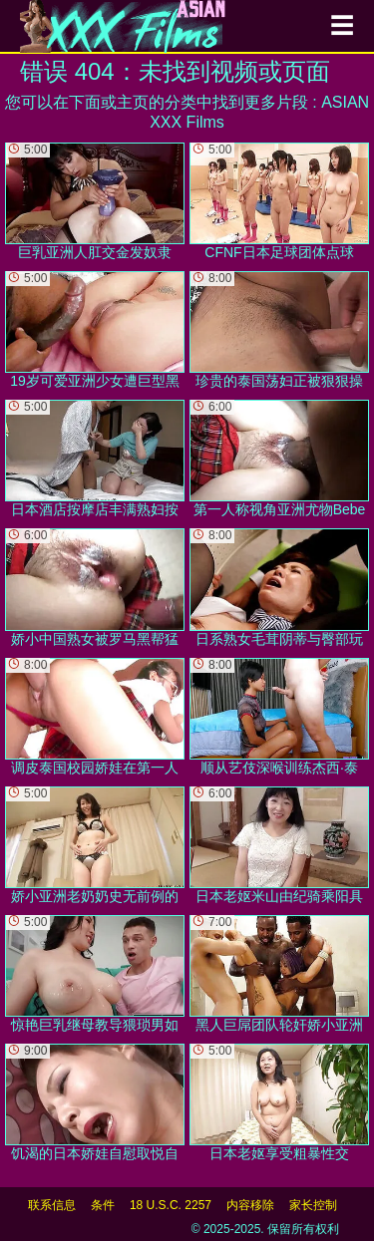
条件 (103, 1205)
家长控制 (313, 1205)
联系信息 (52, 1205)
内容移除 (250, 1205)
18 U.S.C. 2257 (170, 1205)
